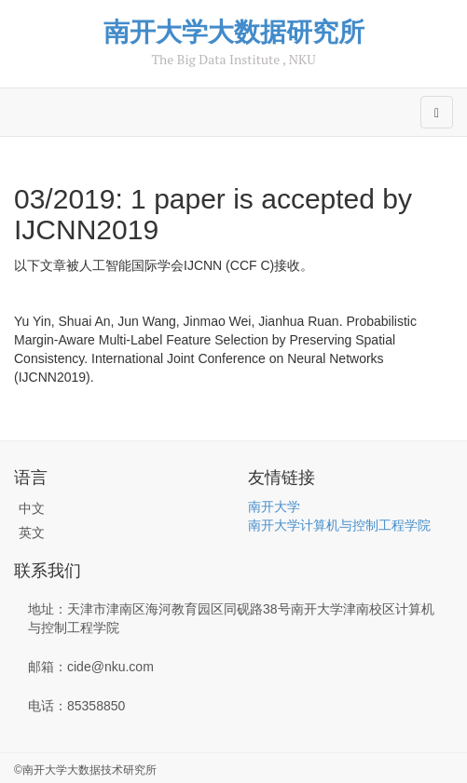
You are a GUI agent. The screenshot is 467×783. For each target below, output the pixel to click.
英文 (32, 532)
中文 (32, 508)
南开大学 (274, 506)
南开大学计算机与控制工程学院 (339, 525)
